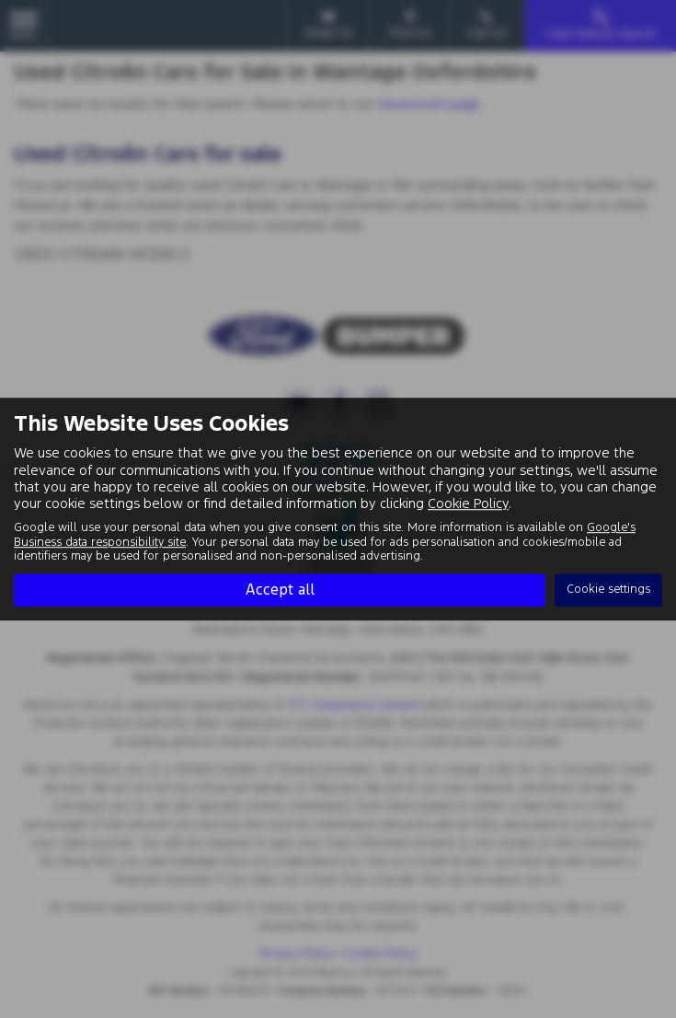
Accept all (279, 589)
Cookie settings (608, 589)
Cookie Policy (468, 503)
